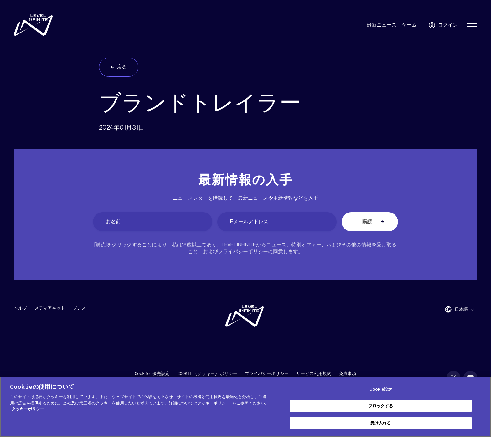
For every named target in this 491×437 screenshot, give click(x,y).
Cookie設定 (380, 389)
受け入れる (380, 423)
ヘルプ (20, 308)
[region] (245, 407)
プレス (79, 308)
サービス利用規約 (313, 374)
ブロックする (380, 406)
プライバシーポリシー (243, 251)
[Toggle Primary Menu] (472, 25)
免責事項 (347, 374)
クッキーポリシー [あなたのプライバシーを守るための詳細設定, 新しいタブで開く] (28, 409)
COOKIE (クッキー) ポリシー (207, 374)
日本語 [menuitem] (461, 309)
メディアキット (49, 308)
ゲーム (409, 25)
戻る (122, 66)
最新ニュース (382, 25)
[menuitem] (464, 309)
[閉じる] (481, 406)
